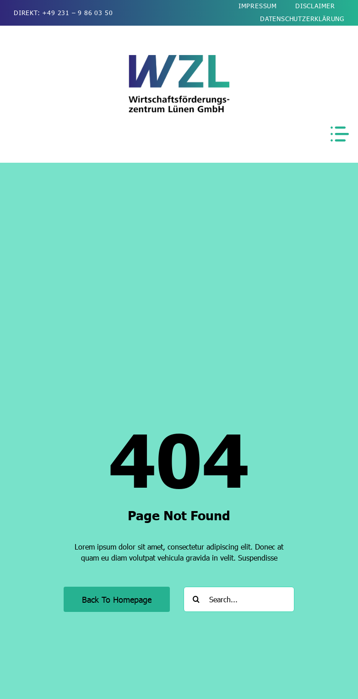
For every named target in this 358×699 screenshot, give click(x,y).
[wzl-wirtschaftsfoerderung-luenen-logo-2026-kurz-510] (179, 58)
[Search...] (239, 599)
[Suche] (196, 599)
